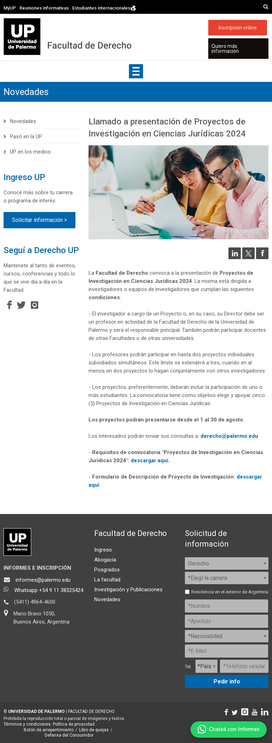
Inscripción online (238, 27)
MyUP (10, 8)
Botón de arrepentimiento (49, 729)
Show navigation (136, 71)
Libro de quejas (94, 729)
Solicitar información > (39, 220)
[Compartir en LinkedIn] (234, 257)
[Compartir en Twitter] (248, 257)
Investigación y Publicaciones (128, 589)
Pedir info (227, 681)
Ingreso (103, 550)
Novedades (26, 91)
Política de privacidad (74, 724)
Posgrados (107, 569)
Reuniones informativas (44, 8)
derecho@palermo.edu (229, 436)
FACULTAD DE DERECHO (91, 711)
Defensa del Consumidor (69, 735)
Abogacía (105, 560)
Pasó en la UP (26, 136)
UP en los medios (30, 152)
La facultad (107, 579)
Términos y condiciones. (28, 724)
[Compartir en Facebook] (262, 257)
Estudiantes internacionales (104, 8)
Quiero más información (225, 48)
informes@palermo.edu (43, 580)
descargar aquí (149, 460)
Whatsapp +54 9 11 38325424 (48, 590)
